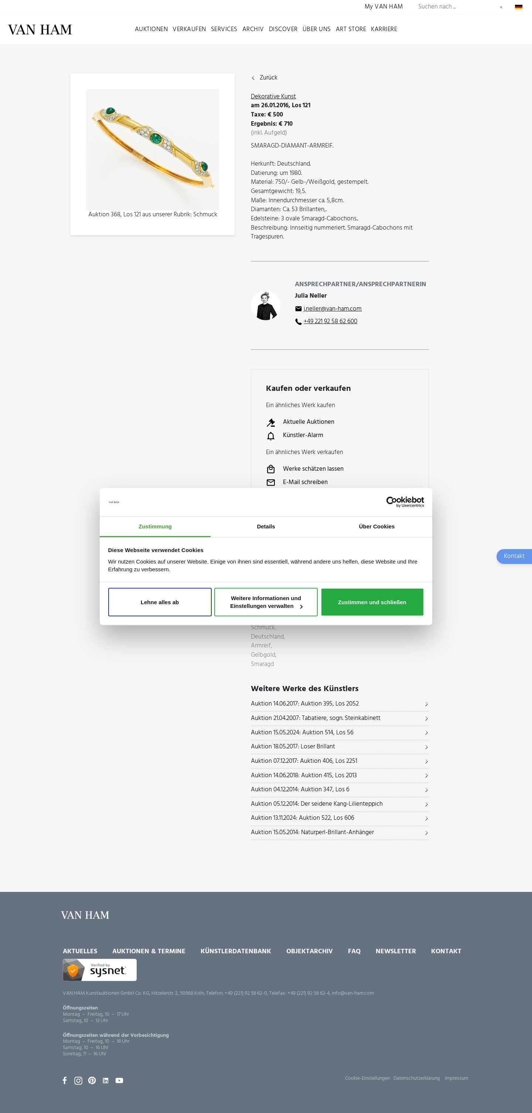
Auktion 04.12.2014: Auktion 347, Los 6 (300, 790)
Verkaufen (189, 29)
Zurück (268, 78)
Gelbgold (263, 655)
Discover (283, 29)
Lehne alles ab (160, 602)
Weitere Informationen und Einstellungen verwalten (266, 602)
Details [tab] (266, 526)
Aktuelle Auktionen (300, 422)
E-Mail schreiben (297, 482)
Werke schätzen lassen (305, 469)
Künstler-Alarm (294, 436)
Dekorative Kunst (273, 97)
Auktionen (151, 29)
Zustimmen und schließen (372, 602)
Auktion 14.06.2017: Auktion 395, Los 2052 (305, 704)
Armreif (261, 646)
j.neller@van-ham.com (333, 309)
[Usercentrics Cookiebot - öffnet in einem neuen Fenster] (391, 502)
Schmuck (263, 628)
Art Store (351, 29)
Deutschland (267, 637)
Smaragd (262, 664)
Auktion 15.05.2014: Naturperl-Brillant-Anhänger (312, 833)
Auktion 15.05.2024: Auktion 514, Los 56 (302, 733)
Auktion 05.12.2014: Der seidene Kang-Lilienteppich (317, 804)
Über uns (317, 29)
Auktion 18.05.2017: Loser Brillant (293, 747)
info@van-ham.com (353, 993)
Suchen (501, 7)
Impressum (456, 1078)
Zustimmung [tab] (155, 526)
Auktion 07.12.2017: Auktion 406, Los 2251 (304, 761)
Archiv (253, 29)
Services (224, 29)
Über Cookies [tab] (377, 526)
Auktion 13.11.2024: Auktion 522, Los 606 (302, 818)
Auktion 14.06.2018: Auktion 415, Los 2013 (304, 776)
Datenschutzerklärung (416, 1078)
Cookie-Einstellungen (367, 1078)
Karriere (384, 29)
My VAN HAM (384, 7)
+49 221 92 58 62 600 (330, 322)
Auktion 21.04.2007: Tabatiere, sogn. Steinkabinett (316, 718)
